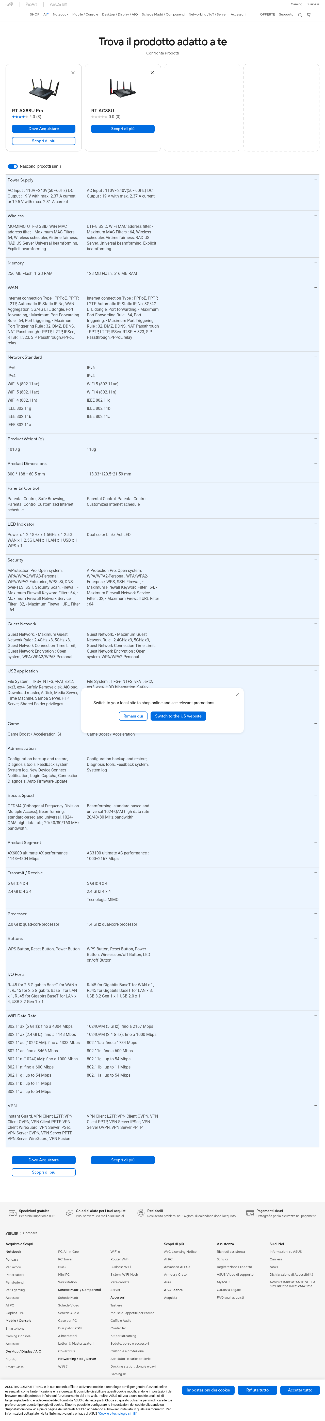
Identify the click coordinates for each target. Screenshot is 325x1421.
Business (312, 4)
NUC (62, 1267)
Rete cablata (119, 1282)
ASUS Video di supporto (235, 1275)
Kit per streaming (123, 1336)
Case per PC (67, 1321)
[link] (14, 15)
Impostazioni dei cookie (208, 1390)
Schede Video (68, 1305)
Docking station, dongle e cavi (133, 1366)
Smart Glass (15, 1367)
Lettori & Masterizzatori (75, 1344)
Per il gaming (15, 1290)
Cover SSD (66, 1351)
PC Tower (65, 1259)
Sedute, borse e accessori (129, 1344)
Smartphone (15, 1329)
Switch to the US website (178, 716)
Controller (118, 1328)
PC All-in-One (68, 1252)
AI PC (10, 1305)
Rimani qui (133, 716)
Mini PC (64, 1275)
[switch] (13, 166)
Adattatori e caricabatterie (130, 1359)
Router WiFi (119, 1259)
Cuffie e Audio (121, 1321)
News (274, 1267)
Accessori (13, 1298)
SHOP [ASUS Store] (34, 14)
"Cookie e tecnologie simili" (117, 1413)
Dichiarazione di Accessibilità (291, 1275)
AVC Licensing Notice (180, 1252)
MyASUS (224, 1282)
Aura (167, 1282)
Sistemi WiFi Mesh (124, 1275)
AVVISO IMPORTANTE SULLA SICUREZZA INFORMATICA (292, 1284)
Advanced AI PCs (177, 1267)
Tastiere (116, 1305)
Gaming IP (118, 1374)
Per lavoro (13, 1267)
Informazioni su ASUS (286, 1252)
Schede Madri (68, 1298)
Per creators (15, 1275)
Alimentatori (67, 1336)
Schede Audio (68, 1313)
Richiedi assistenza (231, 1252)
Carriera (276, 1259)
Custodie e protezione (127, 1351)
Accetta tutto (300, 1390)
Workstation (67, 1282)
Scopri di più (43, 141)
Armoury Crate (175, 1275)
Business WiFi (120, 1267)
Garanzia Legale (229, 1290)
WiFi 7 (63, 1367)
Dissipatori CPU (70, 1328)
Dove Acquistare (43, 128)
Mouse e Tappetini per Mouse (132, 1313)
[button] (296, 4)
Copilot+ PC (15, 1313)
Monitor (12, 1359)
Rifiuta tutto (257, 1390)
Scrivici (222, 1259)
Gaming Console (18, 1336)
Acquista (170, 1298)
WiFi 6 (115, 1252)
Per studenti (15, 1283)
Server (115, 1290)
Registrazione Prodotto (234, 1267)
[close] (237, 695)
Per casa (12, 1260)
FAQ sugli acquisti (230, 1298)
